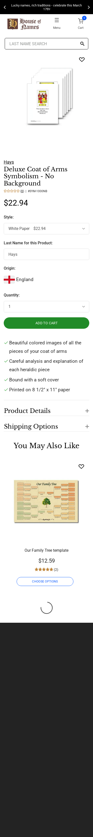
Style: (9, 217)
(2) (55, 570)
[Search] (82, 44)
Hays (9, 162)
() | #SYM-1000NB (33, 191)
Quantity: (12, 295)
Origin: (9, 268)
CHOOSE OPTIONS (45, 581)
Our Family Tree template (46, 550)
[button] (46, 408)
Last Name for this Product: (28, 243)
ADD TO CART (46, 323)
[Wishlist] (81, 466)
